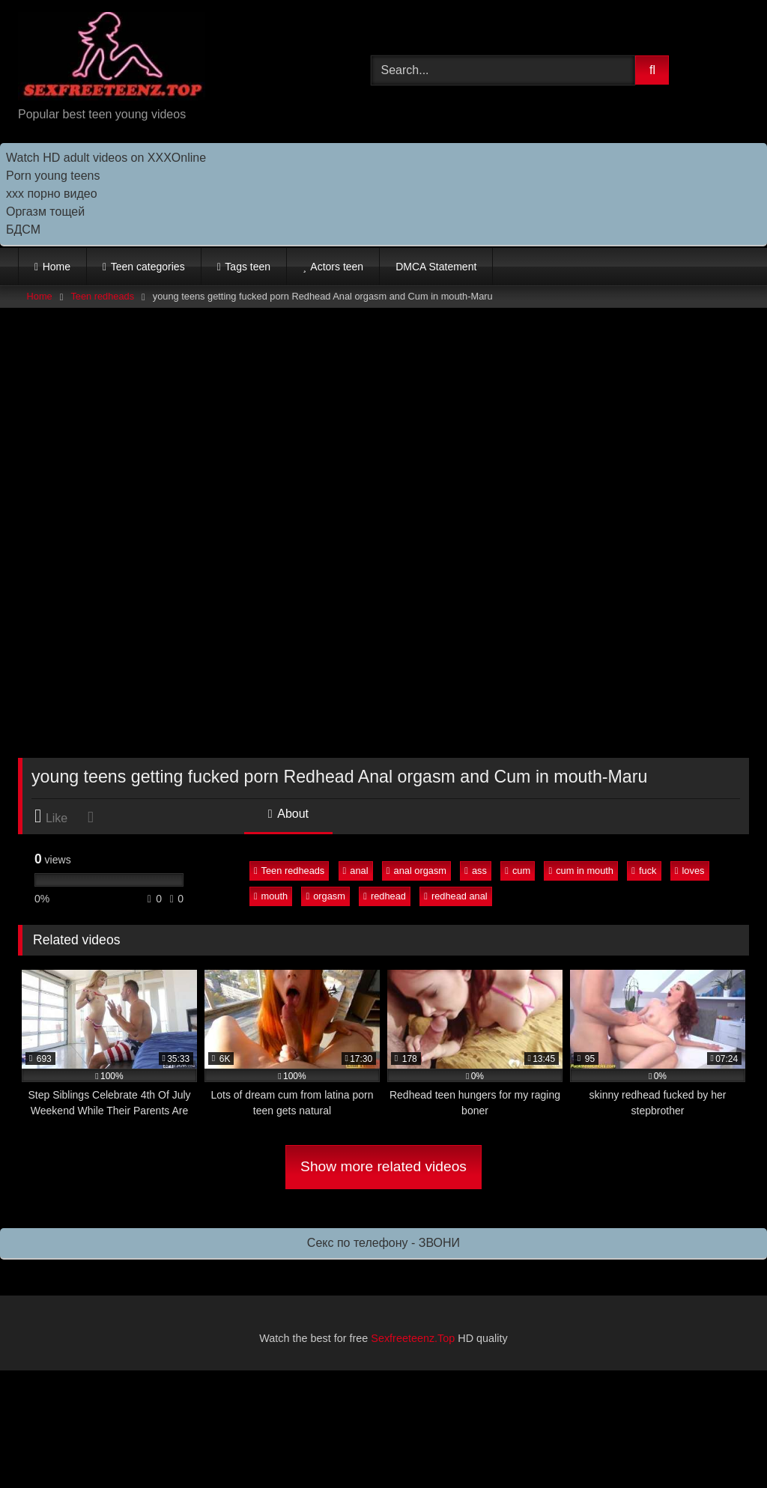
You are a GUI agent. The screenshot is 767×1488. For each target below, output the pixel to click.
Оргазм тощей (45, 211)
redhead (384, 896)
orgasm (325, 896)
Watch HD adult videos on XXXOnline (106, 157)
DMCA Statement (435, 267)
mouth (271, 896)
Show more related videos (383, 1166)
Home (56, 267)
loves (690, 870)
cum (517, 870)
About (288, 813)
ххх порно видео (51, 193)
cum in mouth (580, 870)
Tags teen (247, 267)
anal (356, 870)
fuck (643, 870)
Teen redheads (102, 296)
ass (475, 870)
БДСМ (23, 229)
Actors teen (336, 267)
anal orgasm (416, 870)
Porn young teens (53, 175)
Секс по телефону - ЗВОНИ (383, 1242)
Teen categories (148, 267)
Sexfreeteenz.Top (413, 1338)
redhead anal (455, 896)
